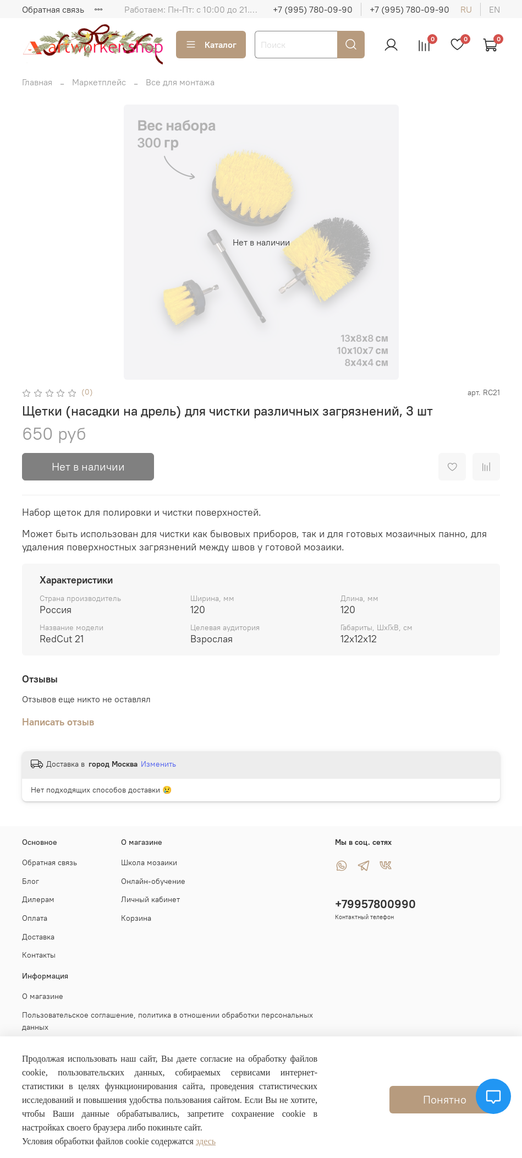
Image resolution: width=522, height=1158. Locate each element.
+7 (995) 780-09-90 (313, 9)
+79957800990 (375, 904)
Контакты (39, 955)
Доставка (38, 937)
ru (466, 9)
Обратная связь (53, 9)
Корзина (136, 918)
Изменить (158, 764)
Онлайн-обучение (153, 881)
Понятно (444, 1099)
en (494, 9)
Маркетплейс (99, 82)
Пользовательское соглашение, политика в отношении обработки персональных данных (167, 1021)
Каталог (211, 44)
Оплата (34, 918)
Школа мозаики (149, 862)
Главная (37, 82)
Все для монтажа (180, 82)
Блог (30, 881)
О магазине (42, 996)
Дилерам (38, 899)
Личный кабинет (150, 899)
